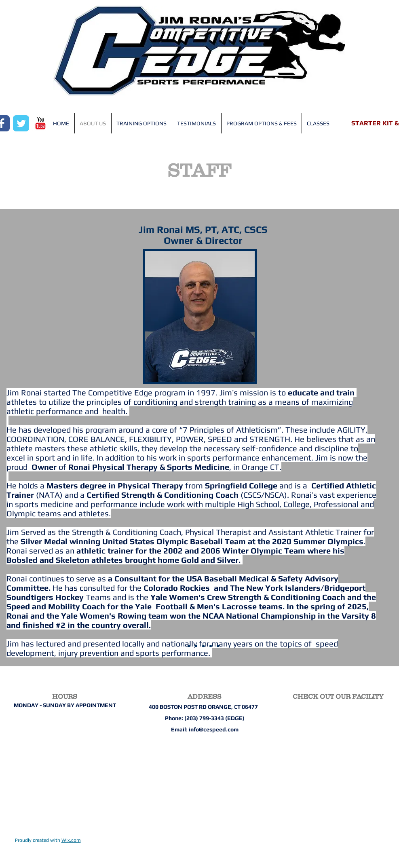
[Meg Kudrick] (196, 646)
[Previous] (44, 437)
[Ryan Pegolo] (203, 646)
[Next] (355, 437)
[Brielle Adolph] (210, 646)
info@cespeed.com (214, 729)
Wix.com (71, 840)
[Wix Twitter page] (21, 123)
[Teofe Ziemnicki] (218, 646)
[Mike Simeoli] (189, 646)
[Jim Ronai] (181, 646)
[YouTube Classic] (40, 123)
